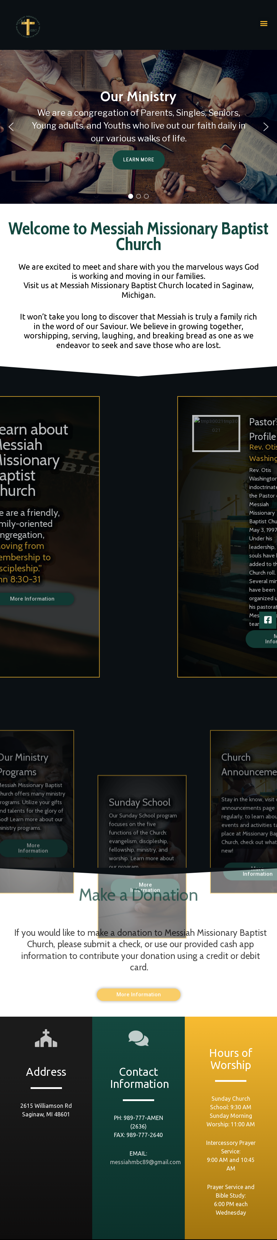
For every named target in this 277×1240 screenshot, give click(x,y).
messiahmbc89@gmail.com (145, 1162)
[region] (138, 127)
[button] (264, 23)
